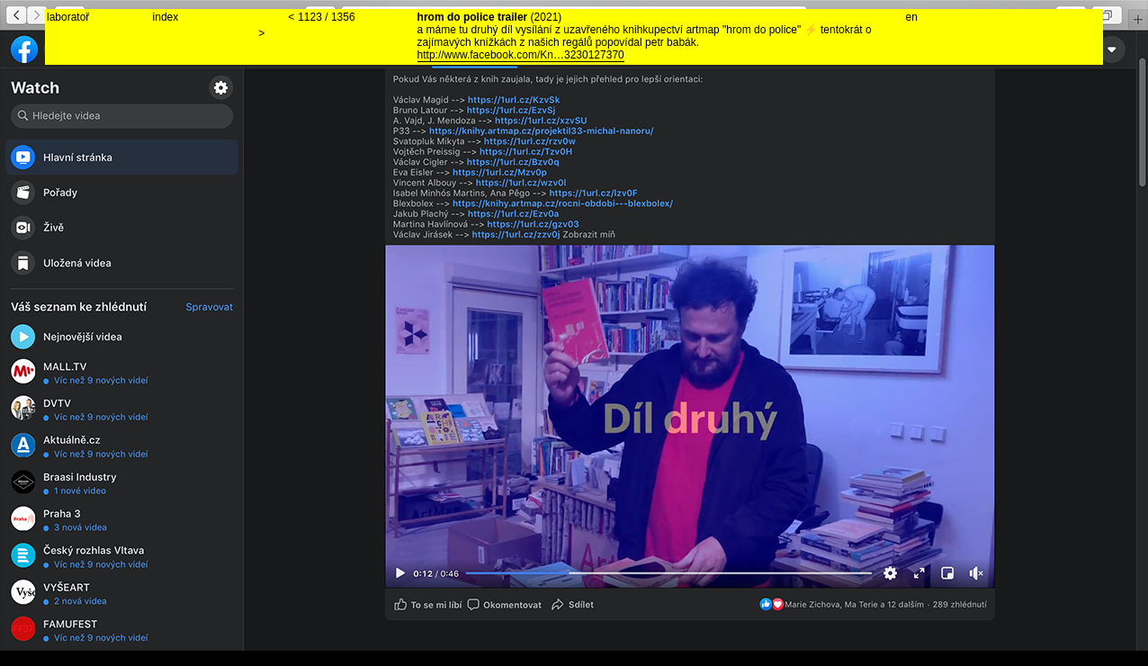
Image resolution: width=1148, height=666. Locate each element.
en (912, 17)
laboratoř (68, 17)
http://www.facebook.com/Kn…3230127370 (520, 55)
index (166, 17)
